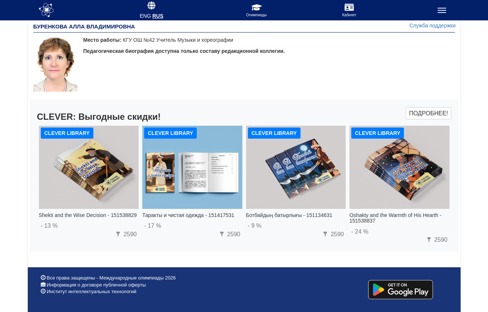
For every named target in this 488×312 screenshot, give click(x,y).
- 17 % (152, 226)
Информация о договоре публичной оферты (96, 285)
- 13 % (49, 226)
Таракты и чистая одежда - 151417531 (188, 215)
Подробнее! (428, 113)
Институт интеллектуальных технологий (91, 291)
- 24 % (359, 231)
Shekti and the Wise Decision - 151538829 (88, 215)
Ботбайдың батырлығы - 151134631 (289, 215)
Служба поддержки (432, 25)
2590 (125, 234)
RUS (157, 16)
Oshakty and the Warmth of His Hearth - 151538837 (395, 218)
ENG (145, 16)
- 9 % (255, 226)
